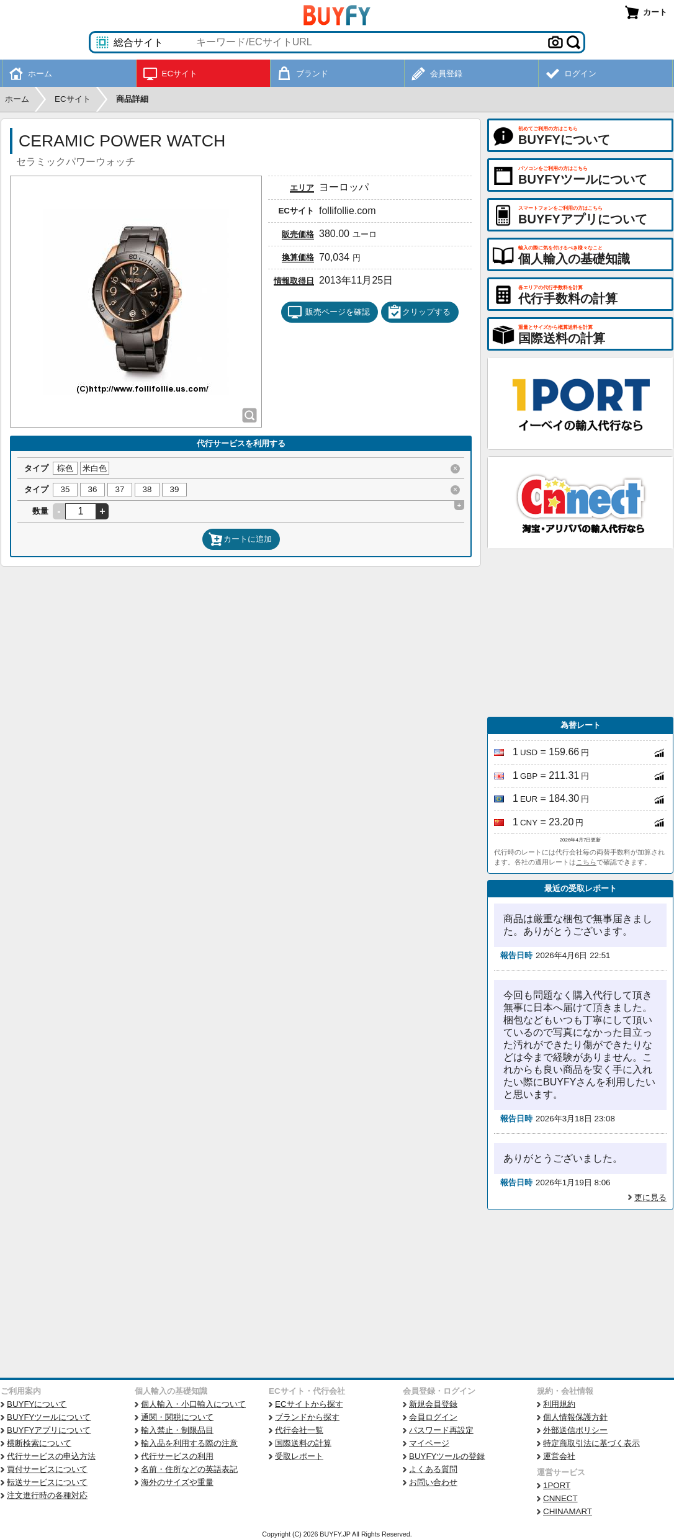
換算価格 (298, 257)
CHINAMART (567, 1511)
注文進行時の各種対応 (47, 1495)
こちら (586, 862)
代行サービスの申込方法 (51, 1456)
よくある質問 (433, 1469)
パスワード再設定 (441, 1430)
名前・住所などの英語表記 (189, 1469)
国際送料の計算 (303, 1443)
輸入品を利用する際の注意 (189, 1443)
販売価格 (298, 234)
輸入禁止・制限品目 (177, 1430)
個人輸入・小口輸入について (193, 1404)
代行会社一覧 (299, 1430)
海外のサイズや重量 (177, 1482)
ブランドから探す (307, 1417)
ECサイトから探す (309, 1404)
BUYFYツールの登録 (447, 1456)
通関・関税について (177, 1417)
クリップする (419, 312)
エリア (302, 187)
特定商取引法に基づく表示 (591, 1443)
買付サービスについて (47, 1469)
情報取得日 (294, 280)
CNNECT (560, 1498)
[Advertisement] (580, 633)
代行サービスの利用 (177, 1456)
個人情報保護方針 (575, 1417)
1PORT (556, 1485)
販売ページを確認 (328, 312)
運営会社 (559, 1456)
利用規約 (559, 1404)
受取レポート (299, 1456)
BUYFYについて (36, 1404)
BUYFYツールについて (49, 1417)
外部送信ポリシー (575, 1430)
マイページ (429, 1443)
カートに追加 (240, 539)
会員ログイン (433, 1417)
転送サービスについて (47, 1482)
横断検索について (39, 1443)
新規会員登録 (433, 1404)
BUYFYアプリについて (49, 1430)
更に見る (650, 1197)
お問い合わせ (433, 1482)
